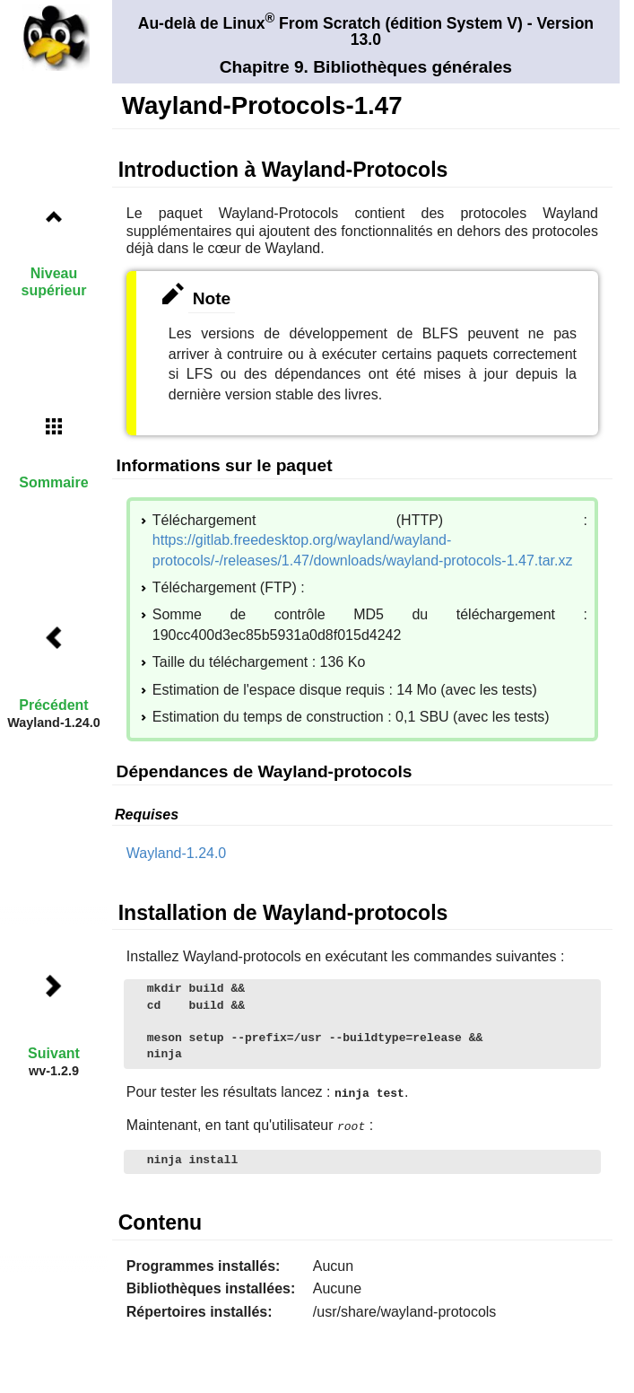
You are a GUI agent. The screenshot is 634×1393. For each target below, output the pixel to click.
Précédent (53, 705)
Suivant (54, 1053)
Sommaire (53, 482)
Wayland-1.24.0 (176, 853)
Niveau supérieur (54, 282)
